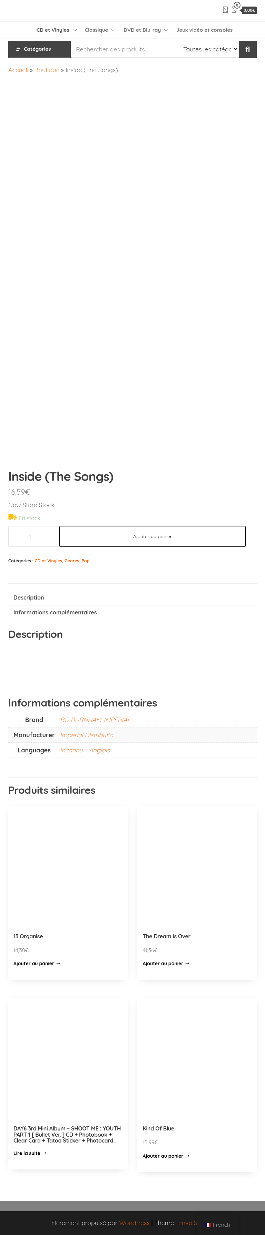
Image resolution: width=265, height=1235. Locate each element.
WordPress (134, 1223)
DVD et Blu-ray (142, 30)
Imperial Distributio (86, 735)
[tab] (132, 598)
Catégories (37, 49)
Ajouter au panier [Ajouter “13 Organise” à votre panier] (33, 963)
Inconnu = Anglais (85, 750)
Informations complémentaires (55, 612)
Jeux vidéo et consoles (204, 30)
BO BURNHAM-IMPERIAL (95, 720)
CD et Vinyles (53, 30)
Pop (85, 560)
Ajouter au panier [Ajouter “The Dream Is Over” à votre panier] (163, 963)
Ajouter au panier (152, 536)
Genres (72, 560)
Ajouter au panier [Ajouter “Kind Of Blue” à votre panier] (163, 1156)
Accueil (18, 70)
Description (28, 597)
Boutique (47, 70)
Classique (96, 30)
